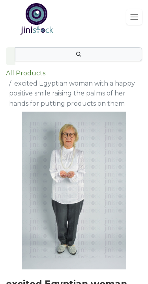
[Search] (78, 54)
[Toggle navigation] (134, 17)
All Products (25, 73)
